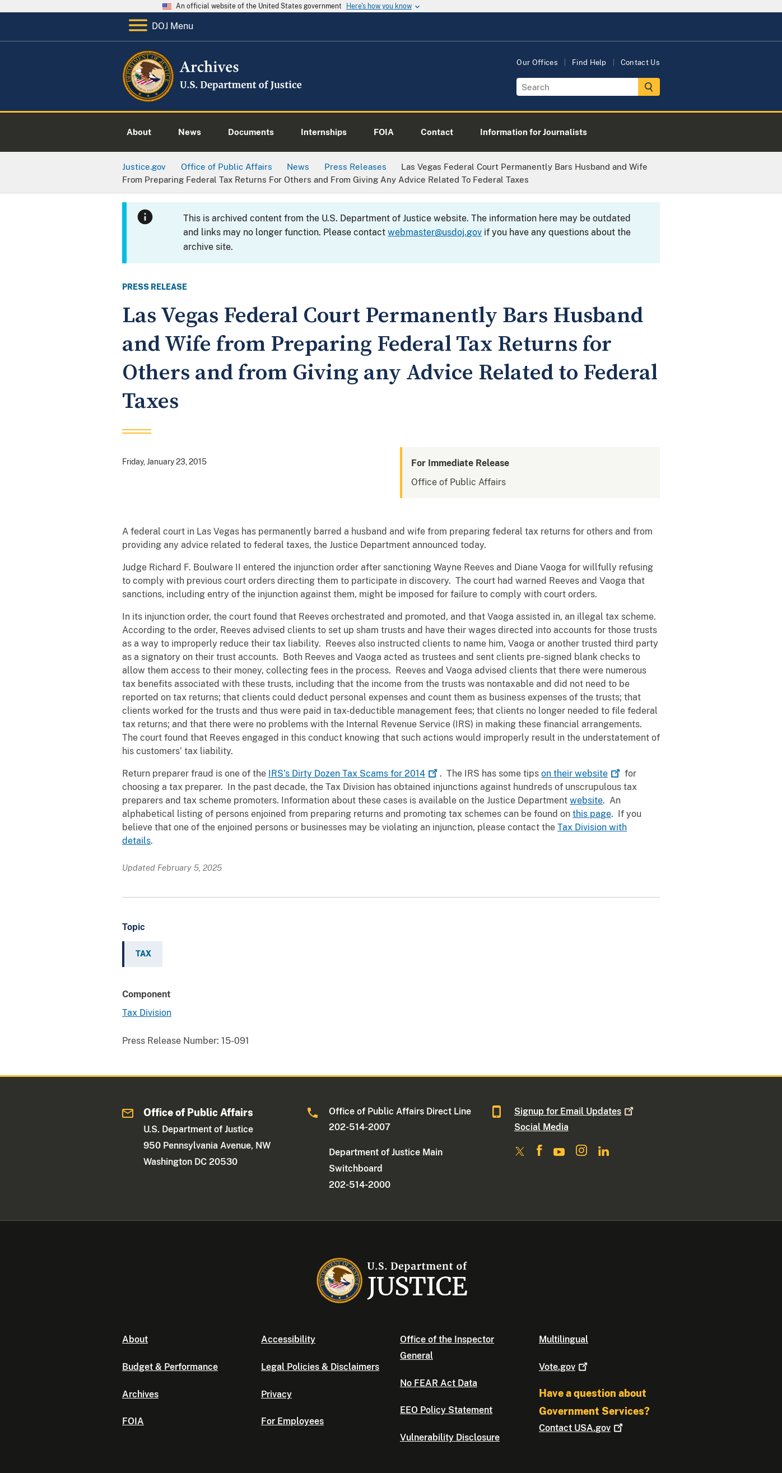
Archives (140, 1394)
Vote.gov (564, 1367)
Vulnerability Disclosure (450, 1437)
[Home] (213, 97)
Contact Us (640, 62)
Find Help (589, 62)
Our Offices (537, 62)
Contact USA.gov (582, 1428)
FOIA (133, 1421)
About (135, 1339)
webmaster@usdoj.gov (435, 232)
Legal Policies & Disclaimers (320, 1367)
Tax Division (146, 1012)
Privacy (276, 1394)
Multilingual (563, 1339)
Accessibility (288, 1339)
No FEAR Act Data (438, 1383)
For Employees (292, 1421)
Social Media (541, 1127)
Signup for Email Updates (575, 1111)
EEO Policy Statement (446, 1410)
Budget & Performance (170, 1367)
